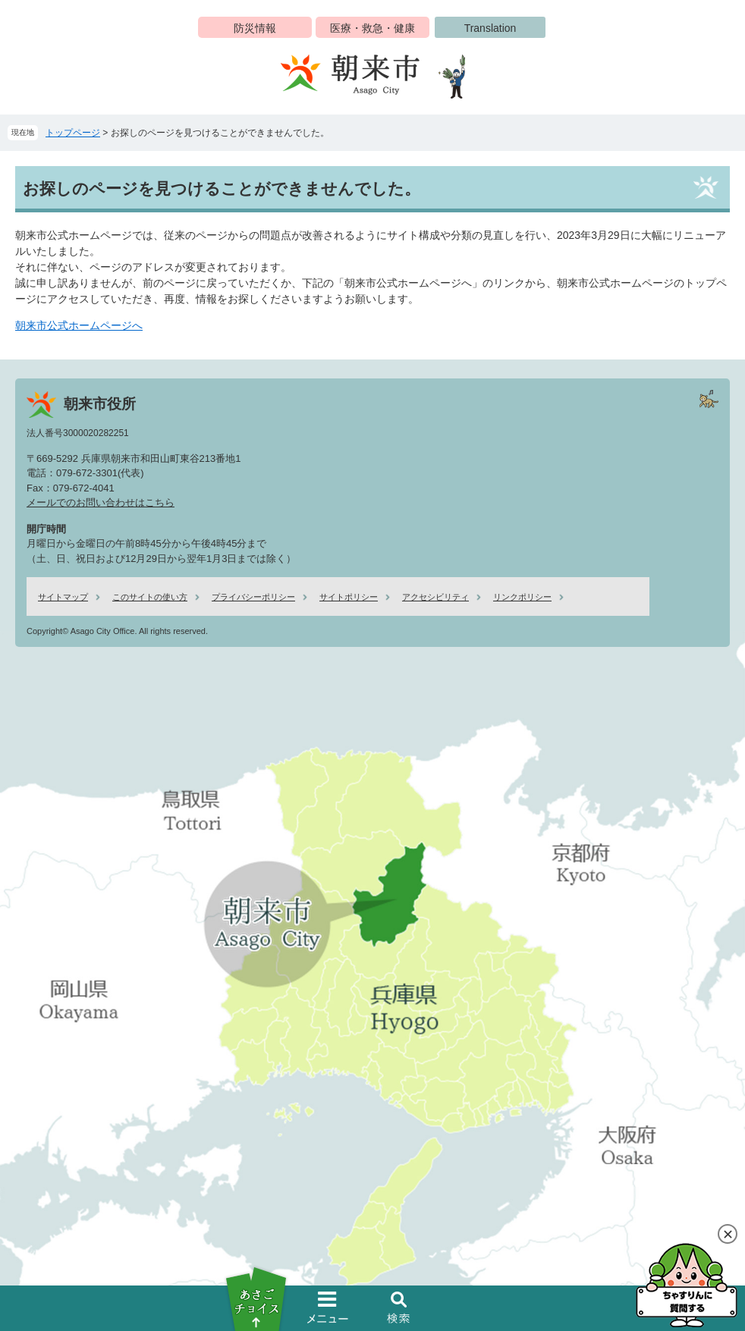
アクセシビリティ (435, 596)
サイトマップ (63, 596)
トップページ (73, 132)
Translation (490, 28)
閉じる (727, 1234)
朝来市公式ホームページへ (79, 325)
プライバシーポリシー (253, 596)
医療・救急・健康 (372, 28)
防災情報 (255, 28)
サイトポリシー (348, 596)
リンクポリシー (522, 596)
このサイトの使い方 (149, 596)
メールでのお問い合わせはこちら (100, 502)
